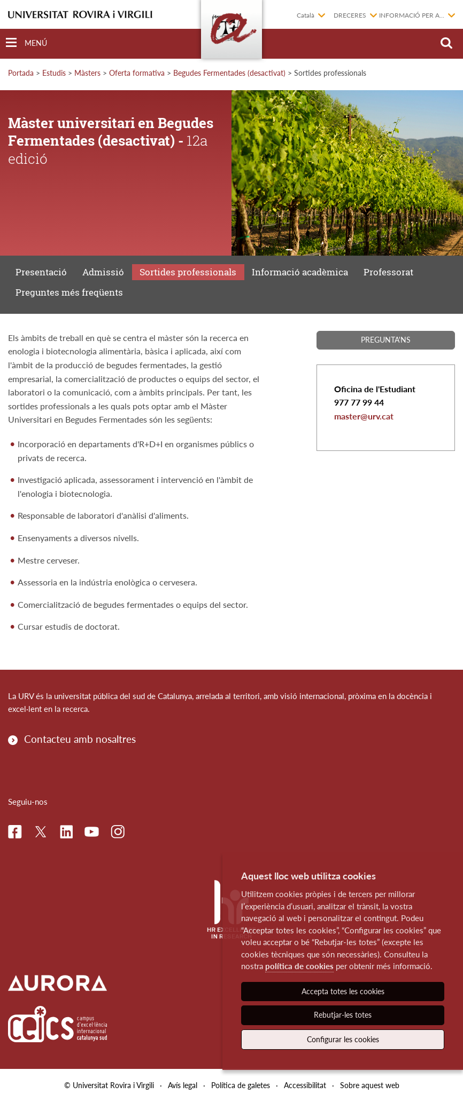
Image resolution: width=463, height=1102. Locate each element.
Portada (21, 72)
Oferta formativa (137, 72)
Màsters (87, 72)
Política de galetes (240, 1085)
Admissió (103, 272)
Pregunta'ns (386, 339)
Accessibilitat (305, 1085)
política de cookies (299, 966)
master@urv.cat (363, 416)
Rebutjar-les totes (343, 1014)
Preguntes (69, 292)
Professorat (388, 272)
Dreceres (350, 15)
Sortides (188, 272)
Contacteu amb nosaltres (80, 739)
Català (305, 15)
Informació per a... (411, 15)
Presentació (41, 272)
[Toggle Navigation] (26, 43)
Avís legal (182, 1085)
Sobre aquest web (369, 1085)
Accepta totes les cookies (343, 991)
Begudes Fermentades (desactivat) (229, 72)
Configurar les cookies (343, 1039)
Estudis (54, 72)
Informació (300, 272)
